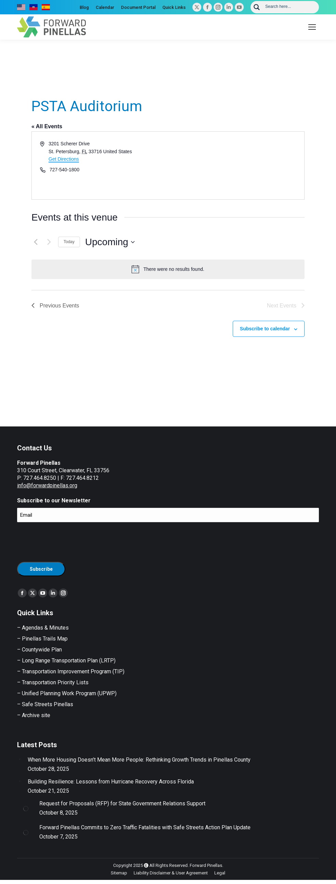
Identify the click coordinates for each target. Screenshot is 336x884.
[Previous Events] (35, 242)
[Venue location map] (235, 165)
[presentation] (69, 541)
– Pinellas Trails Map (42, 638)
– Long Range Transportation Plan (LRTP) (66, 660)
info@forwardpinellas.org (47, 485)
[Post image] (20, 759)
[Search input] (289, 6)
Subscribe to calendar (265, 328)
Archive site (36, 715)
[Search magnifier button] (256, 7)
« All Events (46, 126)
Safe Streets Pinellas (47, 704)
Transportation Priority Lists (55, 682)
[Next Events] (49, 242)
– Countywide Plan (39, 649)
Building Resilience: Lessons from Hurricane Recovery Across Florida (111, 781)
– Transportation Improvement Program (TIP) (70, 671)
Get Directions (64, 159)
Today (69, 241)
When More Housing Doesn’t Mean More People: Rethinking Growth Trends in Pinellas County (139, 759)
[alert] (168, 269)
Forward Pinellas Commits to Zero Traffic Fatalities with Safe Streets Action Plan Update (145, 827)
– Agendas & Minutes (43, 627)
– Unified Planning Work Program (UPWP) (67, 693)
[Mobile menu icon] (312, 27)
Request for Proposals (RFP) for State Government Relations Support (122, 803)
